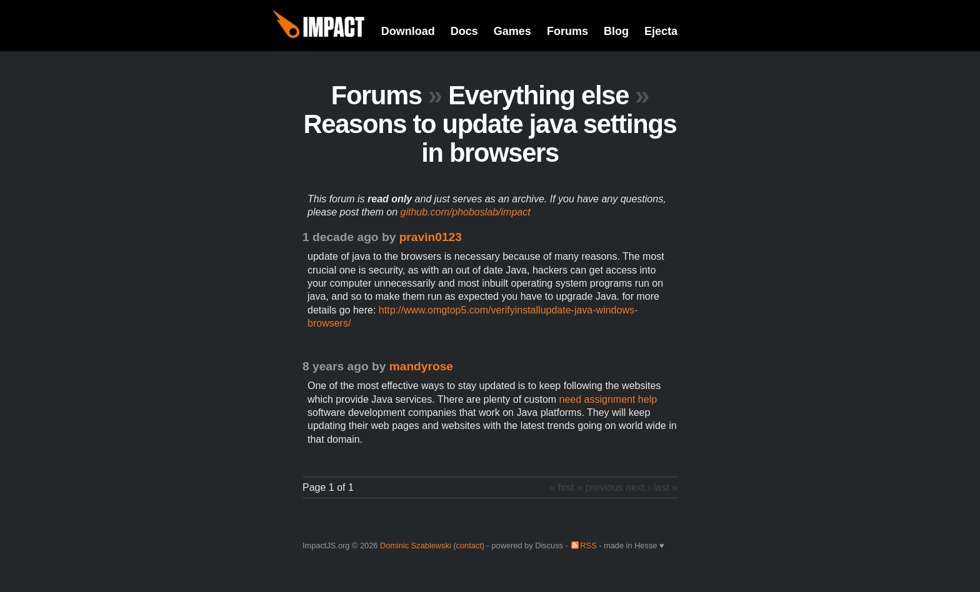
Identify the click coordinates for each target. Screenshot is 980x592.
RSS (588, 545)
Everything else (538, 95)
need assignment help (608, 399)
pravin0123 (430, 237)
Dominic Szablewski (415, 545)
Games (512, 31)
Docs (464, 31)
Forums (567, 31)
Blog (616, 31)
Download (408, 31)
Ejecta (661, 31)
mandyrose (421, 366)
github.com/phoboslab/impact (466, 212)
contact (469, 545)
